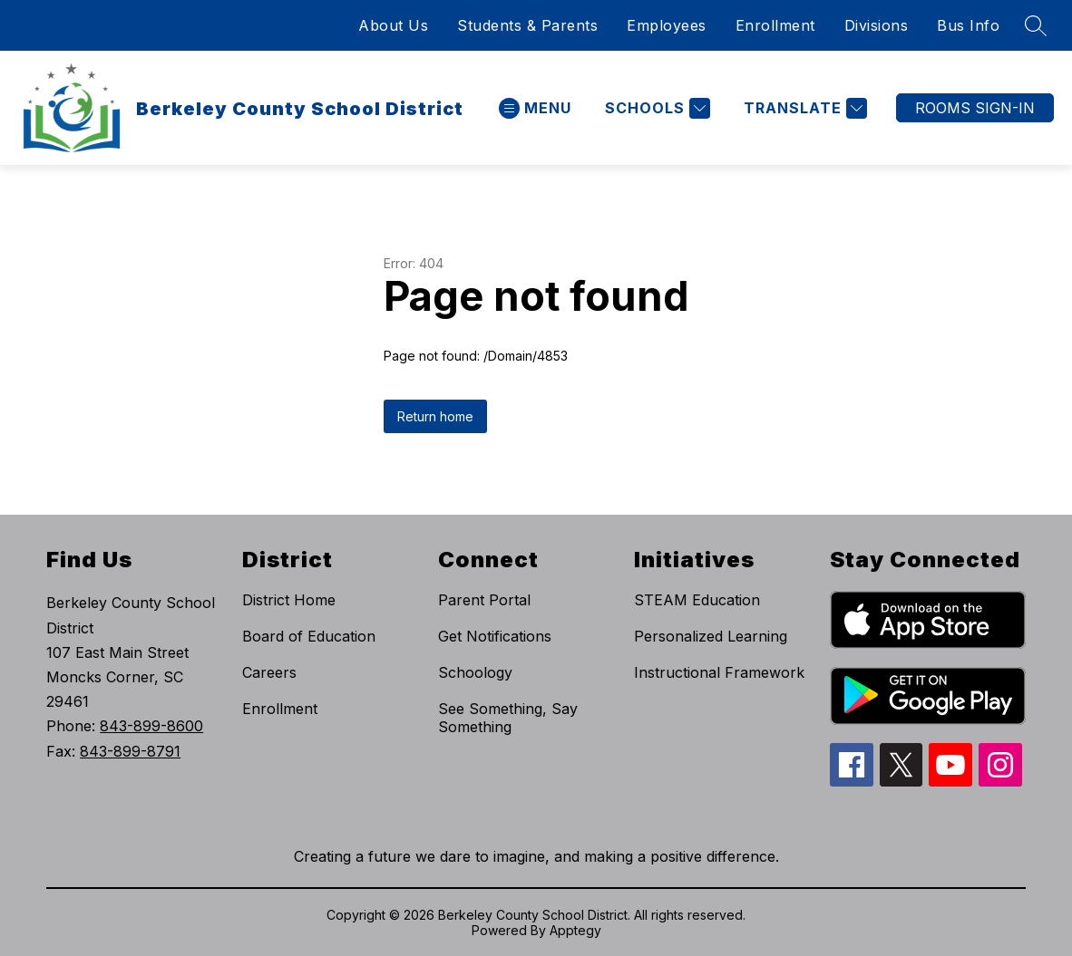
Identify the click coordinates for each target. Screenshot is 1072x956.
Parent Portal (484, 600)
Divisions (876, 25)
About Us (393, 25)
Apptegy (575, 930)
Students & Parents (527, 25)
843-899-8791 (130, 751)
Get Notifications (494, 636)
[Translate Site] (803, 108)
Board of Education (308, 636)
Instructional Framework (719, 672)
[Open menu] (535, 108)
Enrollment (775, 25)
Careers (269, 672)
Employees (667, 25)
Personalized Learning (710, 636)
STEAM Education (697, 600)
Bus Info (968, 25)
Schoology (475, 672)
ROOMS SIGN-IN (975, 108)
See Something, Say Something (508, 718)
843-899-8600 (151, 726)
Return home (435, 416)
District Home (289, 600)
